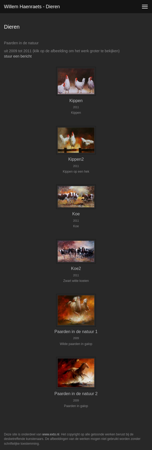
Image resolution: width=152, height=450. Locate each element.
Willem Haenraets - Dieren (32, 6)
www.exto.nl (50, 434)
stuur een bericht (18, 56)
